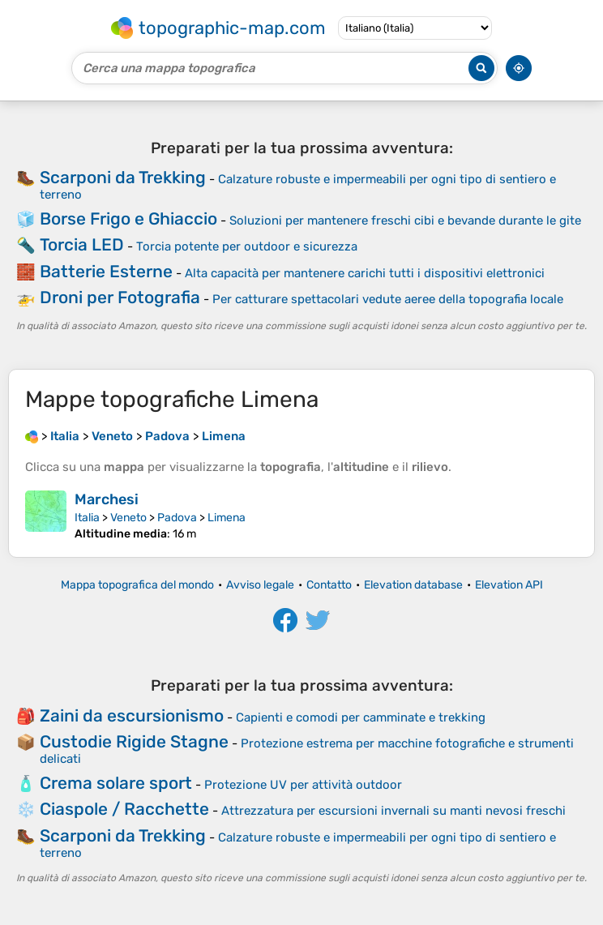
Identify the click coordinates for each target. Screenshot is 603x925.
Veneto (128, 518)
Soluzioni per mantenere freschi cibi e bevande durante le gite (405, 220)
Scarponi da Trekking (123, 177)
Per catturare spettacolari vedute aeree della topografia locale (387, 299)
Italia (87, 518)
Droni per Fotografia (120, 297)
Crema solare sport (116, 783)
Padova (177, 518)
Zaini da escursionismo (132, 715)
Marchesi (107, 499)
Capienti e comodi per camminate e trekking (360, 717)
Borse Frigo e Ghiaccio (128, 218)
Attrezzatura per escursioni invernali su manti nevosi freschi (393, 810)
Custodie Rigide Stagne (134, 741)
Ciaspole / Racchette (124, 809)
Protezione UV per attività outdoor (303, 784)
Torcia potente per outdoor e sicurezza (246, 246)
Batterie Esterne (106, 271)
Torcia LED (82, 244)
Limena (226, 518)
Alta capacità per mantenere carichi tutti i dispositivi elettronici (365, 273)
